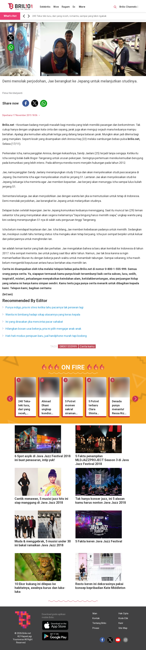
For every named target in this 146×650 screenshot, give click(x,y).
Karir (121, 623)
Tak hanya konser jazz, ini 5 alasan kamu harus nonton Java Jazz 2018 (100, 500)
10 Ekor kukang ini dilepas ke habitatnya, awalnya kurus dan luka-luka (40, 588)
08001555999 (68, 346)
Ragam (66, 6)
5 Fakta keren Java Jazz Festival (98, 541)
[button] (24, 16)
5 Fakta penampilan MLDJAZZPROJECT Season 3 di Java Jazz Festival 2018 (102, 460)
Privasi (95, 628)
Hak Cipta (123, 613)
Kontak (96, 618)
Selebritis (45, 6)
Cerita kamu (87, 346)
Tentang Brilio (99, 623)
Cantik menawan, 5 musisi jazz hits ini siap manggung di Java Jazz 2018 (41, 500)
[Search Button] (115, 7)
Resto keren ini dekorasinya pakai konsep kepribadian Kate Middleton (100, 586)
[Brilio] (20, 6)
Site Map (123, 628)
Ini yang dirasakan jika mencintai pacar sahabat (34, 321)
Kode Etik (123, 618)
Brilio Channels (128, 6)
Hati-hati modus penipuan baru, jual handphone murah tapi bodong (46, 335)
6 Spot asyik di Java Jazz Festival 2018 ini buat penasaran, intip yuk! (43, 458)
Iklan (94, 613)
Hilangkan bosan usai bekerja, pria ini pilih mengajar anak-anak (43, 328)
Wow (56, 6)
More (82, 6)
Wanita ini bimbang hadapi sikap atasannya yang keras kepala (42, 314)
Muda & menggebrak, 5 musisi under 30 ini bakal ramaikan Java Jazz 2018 (43, 543)
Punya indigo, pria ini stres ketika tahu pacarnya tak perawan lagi (44, 307)
